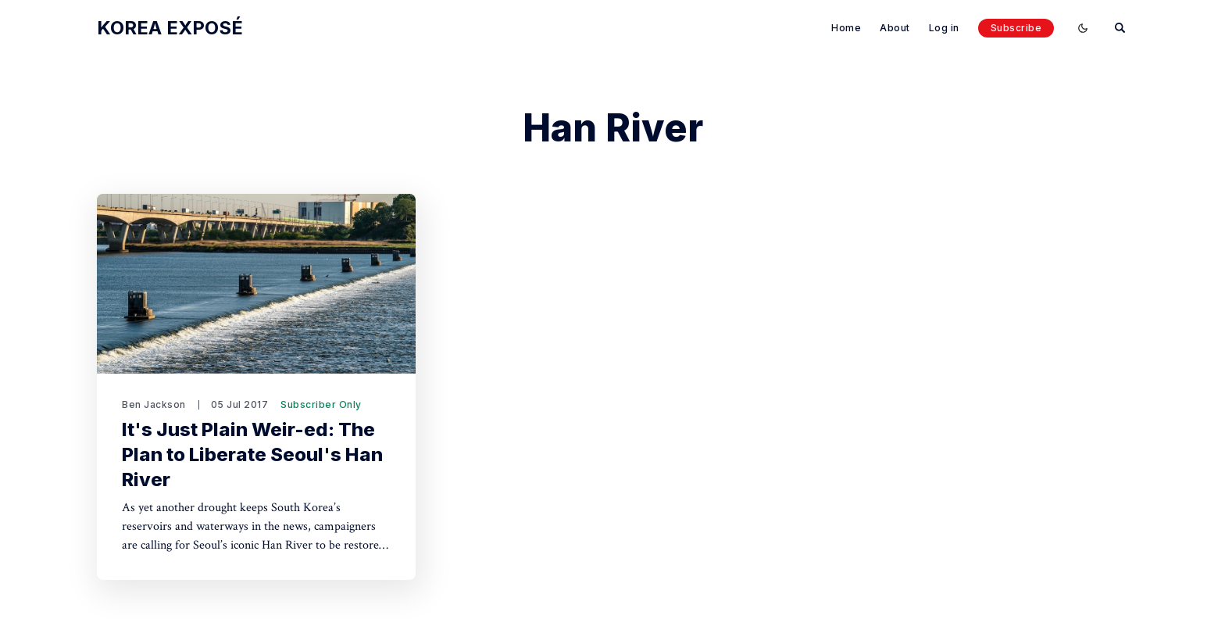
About (895, 28)
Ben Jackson (154, 404)
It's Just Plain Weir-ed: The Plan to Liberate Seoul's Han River (252, 454)
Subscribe (1016, 28)
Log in (944, 28)
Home (846, 28)
